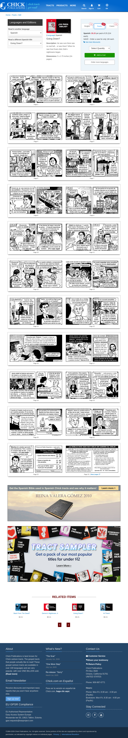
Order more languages (99, 62)
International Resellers (70, 734)
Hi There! (106, 613)
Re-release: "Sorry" (54, 672)
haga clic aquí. (63, 691)
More (73, 5)
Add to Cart (100, 55)
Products (62, 5)
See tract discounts (91, 42)
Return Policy (93, 664)
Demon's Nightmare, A (50, 613)
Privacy (56, 734)
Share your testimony (97, 660)
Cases (111, 26)
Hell (19, 15)
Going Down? (78, 613)
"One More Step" (53, 664)
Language (51, 35)
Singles (87, 26)
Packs (99, 26)
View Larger (95, 474)
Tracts (50, 5)
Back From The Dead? (22, 613)
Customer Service (95, 656)
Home (8, 15)
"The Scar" (50, 656)
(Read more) (11, 674)
